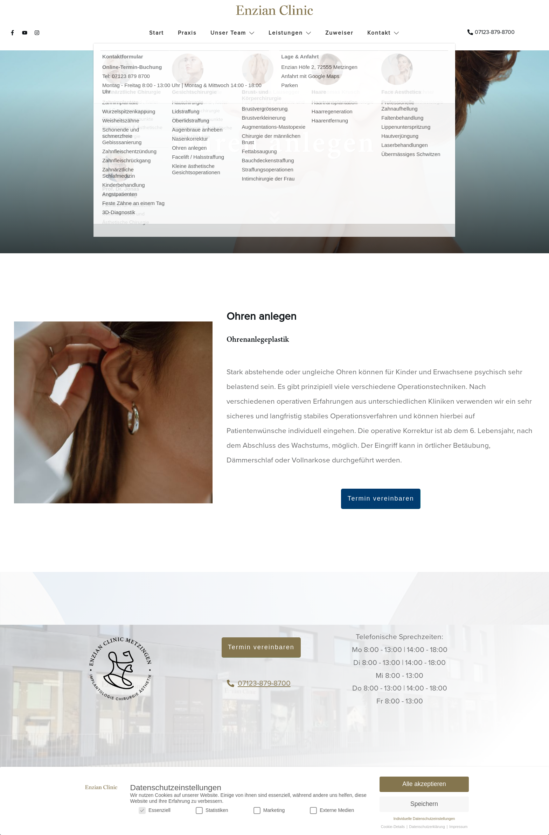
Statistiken (212, 810)
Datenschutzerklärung (427, 827)
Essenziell (155, 810)
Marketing (269, 810)
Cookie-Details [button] (393, 827)
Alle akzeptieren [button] (424, 783)
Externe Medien (332, 810)
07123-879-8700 (264, 683)
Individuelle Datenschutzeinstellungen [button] (424, 818)
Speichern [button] (424, 803)
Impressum (458, 827)
